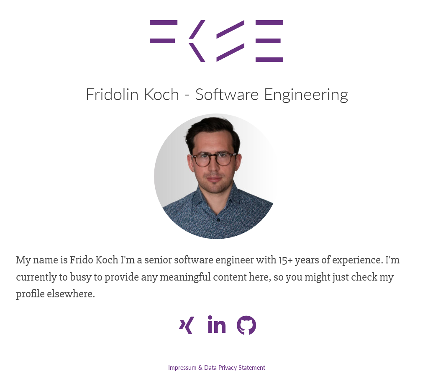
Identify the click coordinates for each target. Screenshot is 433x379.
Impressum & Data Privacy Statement (216, 367)
